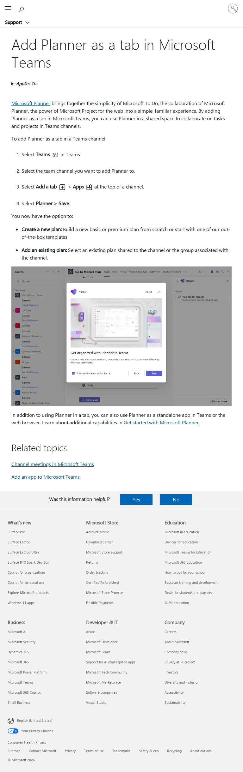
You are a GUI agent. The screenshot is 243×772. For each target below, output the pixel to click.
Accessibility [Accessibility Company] (174, 692)
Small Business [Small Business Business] (19, 702)
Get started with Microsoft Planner (161, 422)
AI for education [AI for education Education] (177, 602)
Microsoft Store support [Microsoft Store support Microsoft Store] (104, 552)
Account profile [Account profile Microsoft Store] (97, 532)
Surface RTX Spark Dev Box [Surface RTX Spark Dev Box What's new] (28, 562)
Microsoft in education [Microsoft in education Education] (182, 532)
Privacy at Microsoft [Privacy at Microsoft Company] (180, 662)
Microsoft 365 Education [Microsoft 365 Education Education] (183, 562)
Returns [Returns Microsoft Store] (92, 562)
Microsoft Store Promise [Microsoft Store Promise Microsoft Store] (104, 592)
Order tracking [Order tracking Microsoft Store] (97, 572)
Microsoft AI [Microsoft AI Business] (17, 631)
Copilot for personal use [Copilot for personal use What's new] (26, 582)
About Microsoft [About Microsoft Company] (177, 641)
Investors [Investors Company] (171, 672)
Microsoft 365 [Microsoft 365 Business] (18, 662)
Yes (136, 499)
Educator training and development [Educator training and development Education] (192, 582)
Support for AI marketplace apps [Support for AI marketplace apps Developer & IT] (110, 662)
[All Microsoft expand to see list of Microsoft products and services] (8, 8)
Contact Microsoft (42, 750)
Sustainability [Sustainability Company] (175, 702)
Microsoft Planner (30, 103)
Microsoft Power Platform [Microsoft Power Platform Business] (27, 672)
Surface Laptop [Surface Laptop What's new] (19, 542)
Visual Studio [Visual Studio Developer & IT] (96, 702)
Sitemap (14, 750)
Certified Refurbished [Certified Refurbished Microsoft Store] (102, 582)
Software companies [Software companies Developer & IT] (101, 692)
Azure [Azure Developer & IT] (90, 631)
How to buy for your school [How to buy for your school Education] (185, 572)
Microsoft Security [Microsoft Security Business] (21, 641)
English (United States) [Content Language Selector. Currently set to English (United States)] (34, 720)
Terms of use (94, 750)
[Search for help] (22, 8)
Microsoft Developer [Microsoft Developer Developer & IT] (101, 641)
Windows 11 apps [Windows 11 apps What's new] (21, 602)
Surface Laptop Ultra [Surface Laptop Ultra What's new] (23, 552)
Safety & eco (149, 750)
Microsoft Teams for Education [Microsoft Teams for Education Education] (188, 552)
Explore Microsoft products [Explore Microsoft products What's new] (28, 592)
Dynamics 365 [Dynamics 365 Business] (18, 651)
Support (14, 22)
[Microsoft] (121, 5)
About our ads (201, 750)
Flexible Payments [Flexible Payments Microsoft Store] (100, 602)
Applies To (26, 84)
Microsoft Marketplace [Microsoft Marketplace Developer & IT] (103, 682)
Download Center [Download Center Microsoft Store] (99, 542)
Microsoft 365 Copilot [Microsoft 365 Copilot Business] (24, 692)
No (176, 499)
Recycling (174, 750)
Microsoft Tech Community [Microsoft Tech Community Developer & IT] (106, 672)
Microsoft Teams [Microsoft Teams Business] (20, 682)
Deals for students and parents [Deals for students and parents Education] (188, 592)
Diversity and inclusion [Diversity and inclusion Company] (182, 682)
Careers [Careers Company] (171, 631)
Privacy (70, 750)
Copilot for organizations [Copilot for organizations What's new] (27, 572)
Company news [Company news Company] (176, 651)
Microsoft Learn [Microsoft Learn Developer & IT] (98, 651)
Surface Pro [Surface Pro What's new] (16, 532)
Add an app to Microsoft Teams (45, 476)
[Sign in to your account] (232, 8)
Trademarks (121, 750)
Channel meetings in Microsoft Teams (52, 464)
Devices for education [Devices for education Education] (181, 542)
